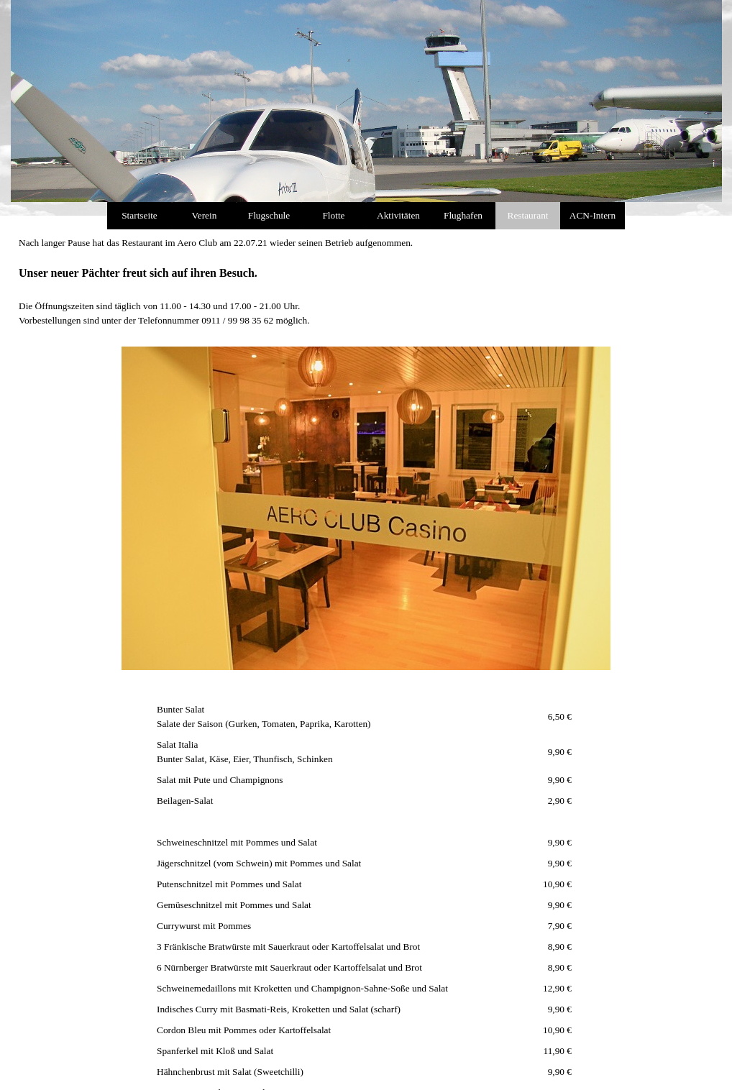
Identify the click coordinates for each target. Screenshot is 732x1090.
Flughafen (463, 215)
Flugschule (269, 215)
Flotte (333, 215)
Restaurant (528, 215)
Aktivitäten (398, 215)
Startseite (139, 215)
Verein (204, 215)
